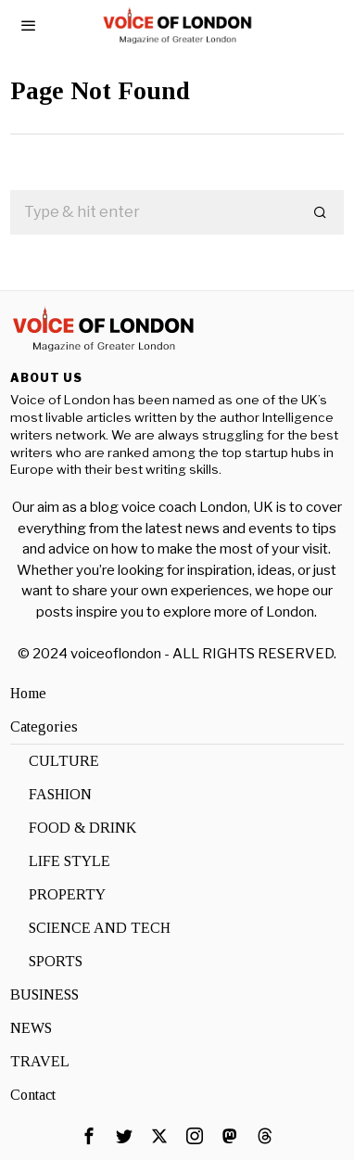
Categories (44, 726)
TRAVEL (40, 1061)
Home (28, 693)
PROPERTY (67, 894)
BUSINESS (44, 994)
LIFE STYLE (69, 861)
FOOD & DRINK (82, 827)
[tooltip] (89, 1136)
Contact (33, 1095)
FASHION (60, 794)
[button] (321, 212)
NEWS (31, 1028)
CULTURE (64, 761)
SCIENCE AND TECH (100, 928)
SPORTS (55, 961)
